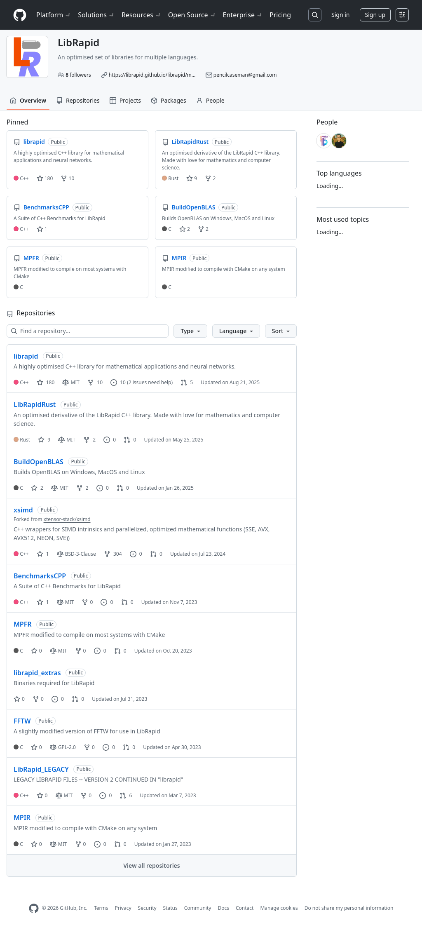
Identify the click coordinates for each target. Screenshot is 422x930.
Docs (223, 907)
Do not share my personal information (349, 907)
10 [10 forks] (95, 382)
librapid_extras (37, 672)
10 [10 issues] (118, 382)
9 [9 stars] (44, 439)
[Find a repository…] (88, 331)
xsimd (23, 509)
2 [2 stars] (37, 487)
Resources (142, 14)
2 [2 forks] (89, 439)
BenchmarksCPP (40, 575)
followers (78, 74)
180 (45, 178)
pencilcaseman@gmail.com (245, 74)
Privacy (123, 907)
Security (147, 907)
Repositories (78, 100)
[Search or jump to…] (315, 15)
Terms (101, 907)
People (210, 100)
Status (170, 907)
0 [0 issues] (109, 439)
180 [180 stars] (46, 382)
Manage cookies (279, 907)
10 (67, 178)
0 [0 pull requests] (130, 439)
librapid (26, 356)
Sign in (340, 15)
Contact (244, 907)
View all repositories (151, 865)
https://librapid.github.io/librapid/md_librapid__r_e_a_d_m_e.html (184, 74)
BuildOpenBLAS (38, 461)
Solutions (96, 14)
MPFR (23, 624)
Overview (28, 100)
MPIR (22, 817)
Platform (53, 14)
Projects (125, 100)
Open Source (192, 14)
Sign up (375, 15)
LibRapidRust (35, 404)
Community (197, 907)
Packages (168, 100)
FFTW (22, 721)
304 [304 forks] (113, 553)
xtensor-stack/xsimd (67, 519)
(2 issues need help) (150, 382)
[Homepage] (19, 15)
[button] (190, 331)
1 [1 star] (43, 553)
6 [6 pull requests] (126, 795)
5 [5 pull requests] (187, 382)
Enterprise (243, 14)
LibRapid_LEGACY (41, 769)
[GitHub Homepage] (34, 908)
